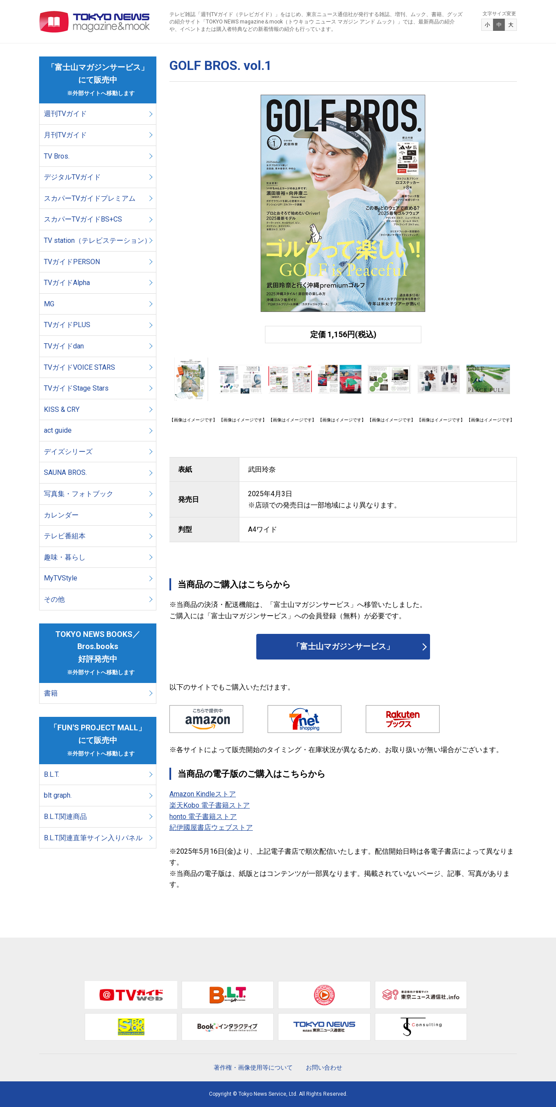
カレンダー (61, 515)
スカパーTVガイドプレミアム (90, 198)
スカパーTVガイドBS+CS (83, 219)
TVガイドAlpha (67, 282)
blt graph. (58, 795)
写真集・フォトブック (78, 494)
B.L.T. (51, 774)
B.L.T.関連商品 (65, 816)
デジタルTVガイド (72, 177)
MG (49, 304)
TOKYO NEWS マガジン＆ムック (95, 22)
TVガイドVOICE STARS (79, 367)
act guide (58, 430)
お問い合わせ (324, 1067)
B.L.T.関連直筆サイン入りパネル (93, 838)
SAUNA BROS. (66, 472)
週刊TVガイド (65, 113)
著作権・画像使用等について (253, 1067)
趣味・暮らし (65, 557)
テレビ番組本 (65, 536)
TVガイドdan (64, 346)
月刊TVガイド (65, 135)
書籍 (51, 693)
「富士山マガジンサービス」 (343, 646)
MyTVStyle (60, 578)
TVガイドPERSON (72, 262)
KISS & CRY (61, 409)
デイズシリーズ (68, 451)
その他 (54, 599)
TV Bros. (57, 156)
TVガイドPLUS (67, 325)
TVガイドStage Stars (76, 388)
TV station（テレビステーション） (97, 240)
